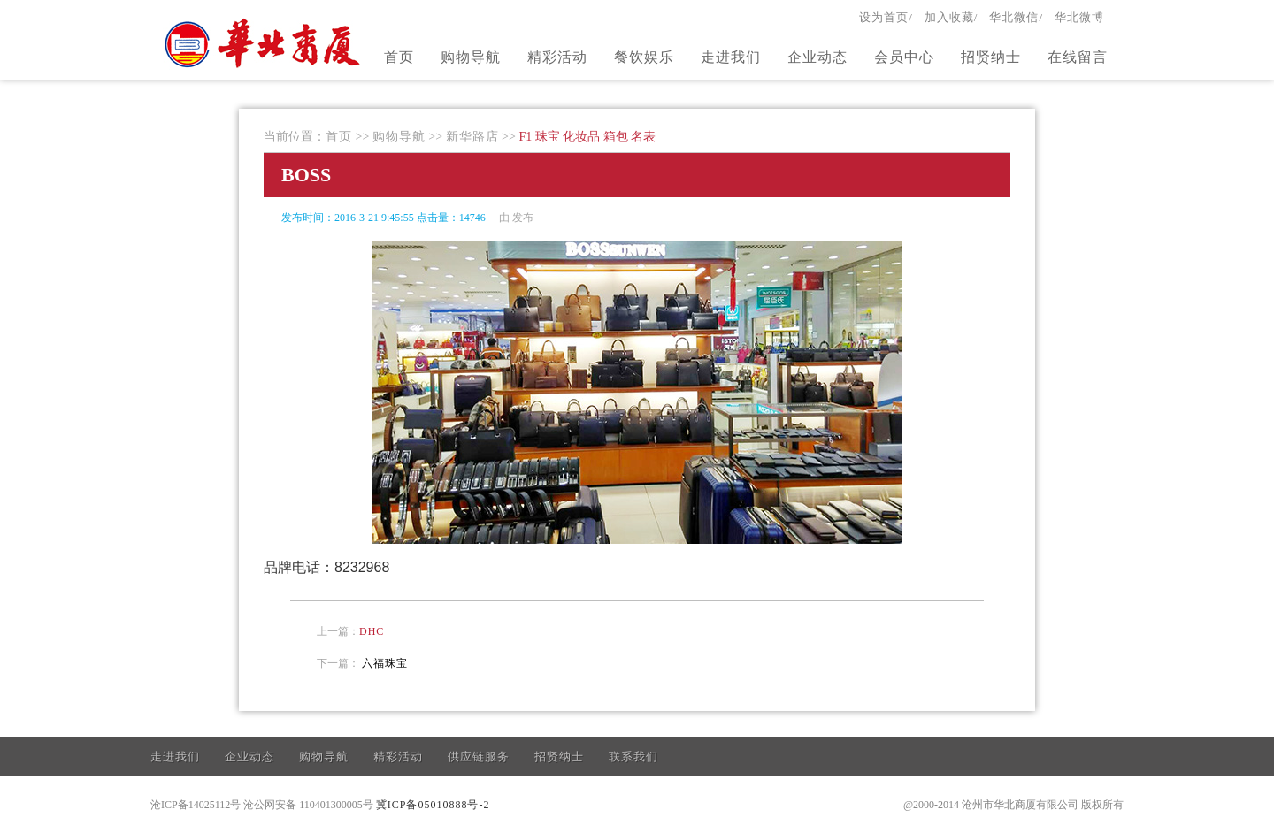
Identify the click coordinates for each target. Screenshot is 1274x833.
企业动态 (817, 57)
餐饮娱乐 (644, 57)
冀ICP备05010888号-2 (433, 805)
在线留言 (1078, 57)
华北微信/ (1016, 17)
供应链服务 (479, 756)
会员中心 (904, 57)
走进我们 (731, 57)
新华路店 (472, 136)
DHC (371, 631)
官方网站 (264, 42)
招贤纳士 (991, 57)
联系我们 (633, 756)
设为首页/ (886, 17)
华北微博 (1079, 17)
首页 (399, 57)
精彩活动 (557, 57)
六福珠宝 (385, 663)
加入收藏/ (952, 17)
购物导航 (471, 57)
